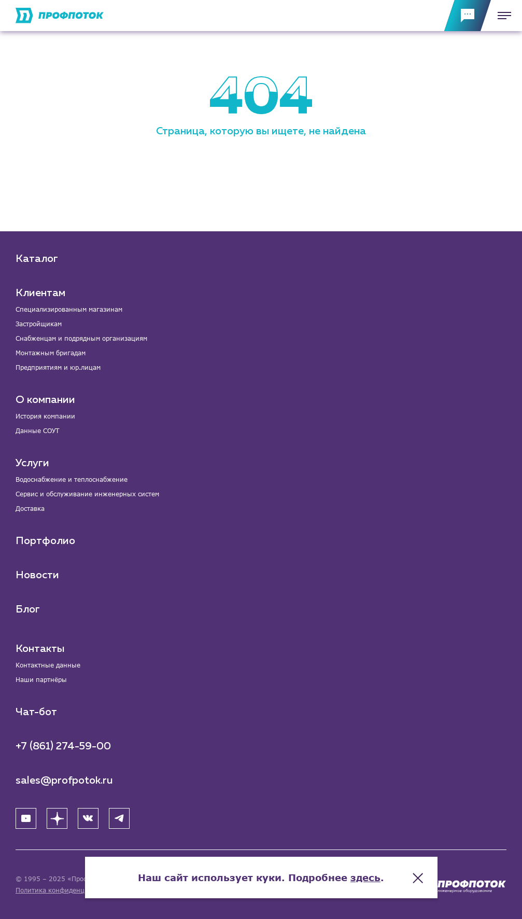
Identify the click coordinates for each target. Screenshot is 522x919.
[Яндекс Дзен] (57, 818)
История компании (45, 416)
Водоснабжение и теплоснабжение (72, 479)
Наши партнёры (41, 680)
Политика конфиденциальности (67, 890)
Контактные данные (48, 665)
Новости (37, 575)
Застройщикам (39, 324)
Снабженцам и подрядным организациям (81, 338)
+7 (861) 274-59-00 (63, 746)
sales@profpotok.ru (64, 780)
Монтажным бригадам (51, 353)
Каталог (37, 259)
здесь (365, 877)
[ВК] (88, 818)
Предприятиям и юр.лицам (58, 367)
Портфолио (45, 541)
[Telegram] (119, 818)
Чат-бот (36, 712)
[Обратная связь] (467, 15)
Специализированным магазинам (69, 309)
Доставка (30, 508)
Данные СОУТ (37, 431)
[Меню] (501, 15)
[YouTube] (26, 818)
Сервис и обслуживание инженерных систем (87, 494)
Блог (28, 609)
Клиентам (40, 293)
